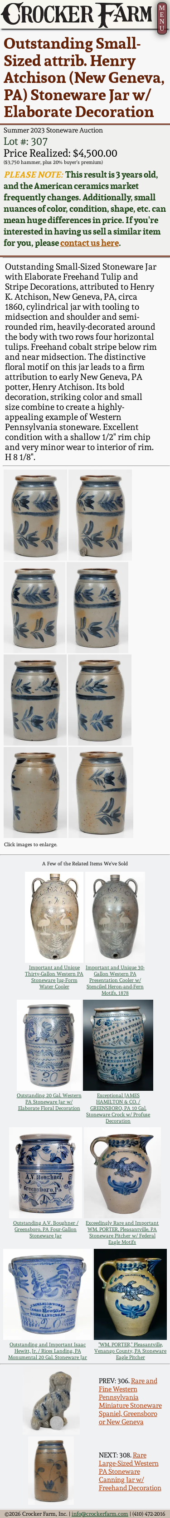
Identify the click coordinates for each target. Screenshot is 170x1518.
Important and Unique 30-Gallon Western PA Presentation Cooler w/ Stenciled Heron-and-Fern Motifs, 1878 (115, 980)
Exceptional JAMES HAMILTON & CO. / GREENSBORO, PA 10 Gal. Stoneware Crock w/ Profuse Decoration (118, 1108)
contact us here (89, 243)
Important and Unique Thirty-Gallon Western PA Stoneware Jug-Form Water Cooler (54, 977)
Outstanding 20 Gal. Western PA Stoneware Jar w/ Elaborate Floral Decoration (49, 1101)
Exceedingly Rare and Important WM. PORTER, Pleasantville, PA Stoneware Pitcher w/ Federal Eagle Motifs (122, 1232)
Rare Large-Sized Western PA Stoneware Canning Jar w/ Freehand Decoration (130, 1471)
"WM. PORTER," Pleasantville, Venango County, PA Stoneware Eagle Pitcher (130, 1350)
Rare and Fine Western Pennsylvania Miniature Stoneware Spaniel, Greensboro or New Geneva (130, 1401)
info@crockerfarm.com (100, 1514)
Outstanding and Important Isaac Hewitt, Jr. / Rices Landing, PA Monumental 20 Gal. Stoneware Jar (47, 1350)
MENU (162, 18)
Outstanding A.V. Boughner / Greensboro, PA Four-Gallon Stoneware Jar (45, 1229)
